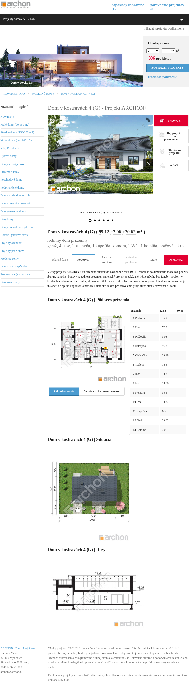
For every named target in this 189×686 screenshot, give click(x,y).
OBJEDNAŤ (176, 259)
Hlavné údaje (60, 259)
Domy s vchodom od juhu (16, 195)
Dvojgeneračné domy (13, 211)
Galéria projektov (106, 259)
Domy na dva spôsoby (14, 266)
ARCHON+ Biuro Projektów (18, 648)
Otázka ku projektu (170, 151)
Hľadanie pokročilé (161, 77)
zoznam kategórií (14, 107)
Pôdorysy (83, 259)
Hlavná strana (14, 93)
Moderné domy (43, 93)
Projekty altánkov (11, 243)
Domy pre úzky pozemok (16, 203)
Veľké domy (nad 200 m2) (16, 140)
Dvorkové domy (10, 282)
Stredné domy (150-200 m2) (17, 132)
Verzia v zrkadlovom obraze (101, 391)
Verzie (153, 259)
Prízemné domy (10, 172)
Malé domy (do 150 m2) (15, 124)
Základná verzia (64, 391)
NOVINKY (7, 116)
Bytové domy (9, 156)
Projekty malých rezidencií (16, 274)
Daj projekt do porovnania (170, 136)
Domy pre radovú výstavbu (17, 227)
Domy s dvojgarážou (13, 164)
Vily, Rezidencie (10, 148)
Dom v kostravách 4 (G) (78, 93)
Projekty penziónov (12, 251)
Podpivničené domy (12, 187)
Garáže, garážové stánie (15, 235)
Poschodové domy (11, 179)
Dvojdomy (7, 219)
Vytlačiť (169, 165)
